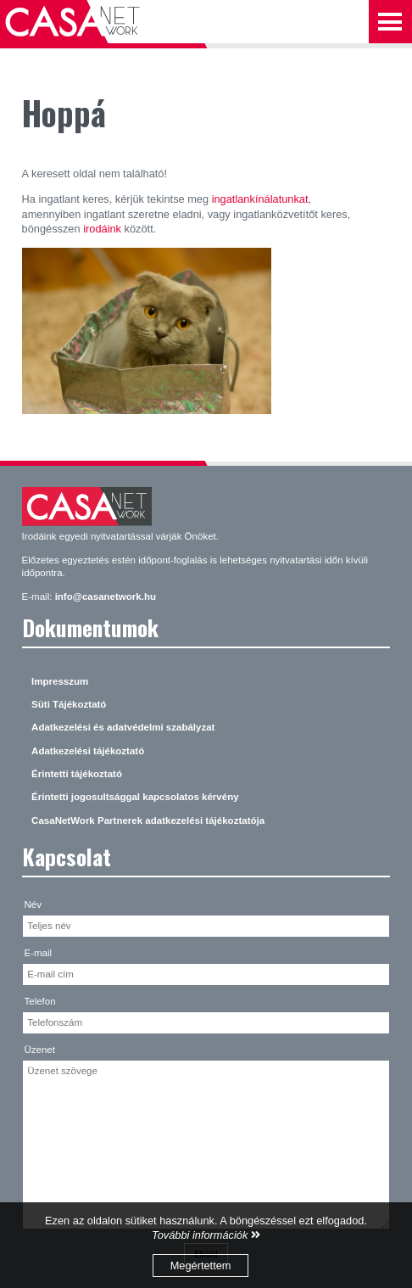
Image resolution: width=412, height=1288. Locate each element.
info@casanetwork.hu (105, 596)
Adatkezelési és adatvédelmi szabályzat (122, 727)
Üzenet (39, 1049)
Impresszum (59, 681)
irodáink (102, 228)
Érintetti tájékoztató (76, 774)
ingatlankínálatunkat (260, 199)
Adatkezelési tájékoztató (87, 751)
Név (32, 904)
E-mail (38, 953)
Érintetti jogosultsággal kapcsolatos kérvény (134, 797)
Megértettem (200, 1265)
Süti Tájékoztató (68, 704)
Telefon (39, 1001)
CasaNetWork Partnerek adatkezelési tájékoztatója (147, 820)
